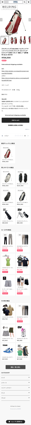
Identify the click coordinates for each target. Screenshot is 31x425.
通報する (27, 129)
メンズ (3, 377)
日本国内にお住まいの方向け (15, 125)
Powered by (15, 409)
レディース (4, 382)
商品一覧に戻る (15, 367)
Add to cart (15, 120)
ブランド (3, 398)
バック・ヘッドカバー (6, 388)
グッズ (3, 393)
